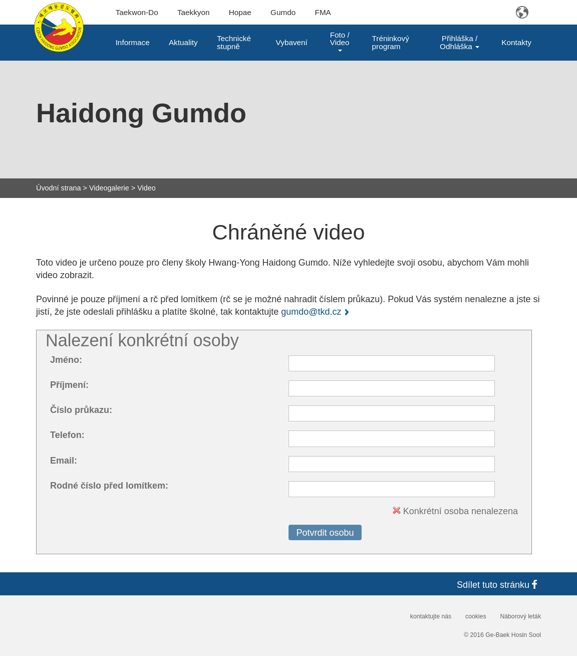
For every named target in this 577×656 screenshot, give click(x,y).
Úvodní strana (58, 187)
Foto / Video (340, 41)
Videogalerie (109, 187)
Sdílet (499, 584)
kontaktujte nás (430, 616)
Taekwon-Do (137, 12)
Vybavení (292, 42)
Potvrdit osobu (325, 533)
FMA (323, 12)
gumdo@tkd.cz (311, 311)
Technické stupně (234, 42)
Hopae (240, 12)
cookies (475, 616)
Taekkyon (193, 12)
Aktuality (183, 42)
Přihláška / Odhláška (459, 42)
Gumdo (283, 12)
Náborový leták (520, 616)
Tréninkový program (390, 42)
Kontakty (516, 42)
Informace (133, 42)
